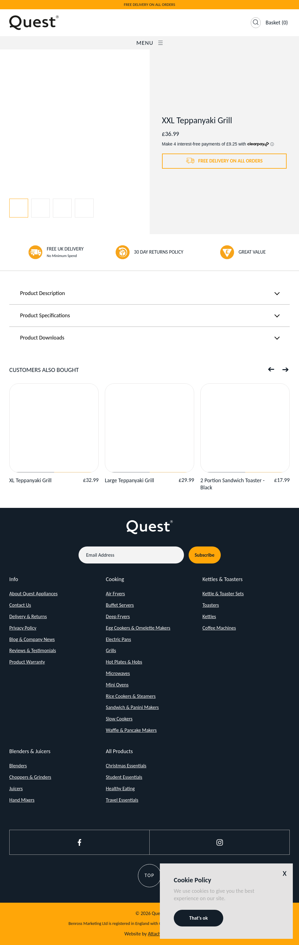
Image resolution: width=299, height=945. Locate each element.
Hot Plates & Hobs (124, 662)
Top (149, 875)
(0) (277, 22)
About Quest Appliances (33, 594)
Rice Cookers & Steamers (131, 696)
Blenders (18, 766)
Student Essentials (124, 777)
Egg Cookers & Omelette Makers (138, 628)
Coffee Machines (219, 628)
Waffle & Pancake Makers (131, 730)
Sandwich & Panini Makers (132, 707)
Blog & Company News (32, 639)
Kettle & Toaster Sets (223, 594)
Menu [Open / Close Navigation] (149, 42)
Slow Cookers (119, 719)
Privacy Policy (22, 628)
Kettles (209, 616)
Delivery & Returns (28, 616)
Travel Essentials (122, 800)
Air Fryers (115, 594)
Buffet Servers (120, 605)
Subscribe (205, 555)
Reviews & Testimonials (32, 650)
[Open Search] (256, 22)
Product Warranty (27, 662)
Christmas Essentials (126, 766)
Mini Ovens (117, 685)
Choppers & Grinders (30, 777)
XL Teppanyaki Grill (30, 480)
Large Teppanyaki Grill (129, 480)
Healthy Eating (120, 788)
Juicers (16, 788)
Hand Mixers (21, 800)
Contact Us (20, 605)
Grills (111, 650)
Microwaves (118, 673)
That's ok (198, 918)
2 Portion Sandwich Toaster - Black (232, 484)
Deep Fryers (118, 616)
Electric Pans (118, 639)
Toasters (211, 605)
